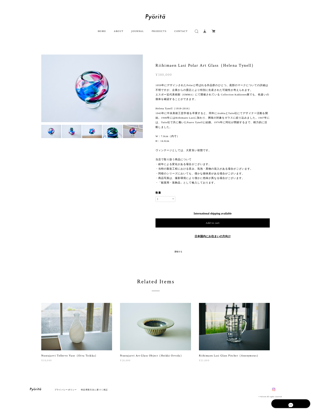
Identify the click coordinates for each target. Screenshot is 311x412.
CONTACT (181, 31)
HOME (102, 31)
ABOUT (118, 31)
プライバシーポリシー (66, 390)
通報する (178, 252)
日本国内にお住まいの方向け (213, 236)
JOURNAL (137, 31)
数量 (158, 192)
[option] (92, 88)
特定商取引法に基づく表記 (94, 390)
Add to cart (213, 222)
